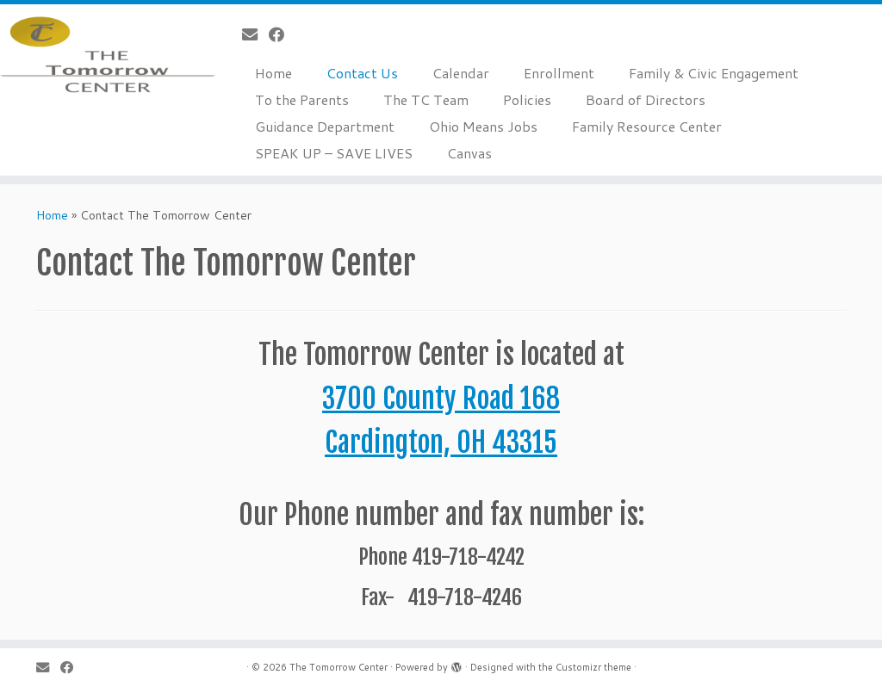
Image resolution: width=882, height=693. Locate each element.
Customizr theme (593, 667)
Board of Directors (645, 99)
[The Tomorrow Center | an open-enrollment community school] (103, 56)
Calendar (460, 73)
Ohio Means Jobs (483, 126)
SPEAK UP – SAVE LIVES (334, 153)
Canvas (469, 153)
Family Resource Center (647, 126)
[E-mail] (255, 34)
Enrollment (559, 73)
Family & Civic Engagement (713, 73)
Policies (527, 99)
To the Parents (302, 99)
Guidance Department (324, 126)
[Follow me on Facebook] (282, 34)
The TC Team (426, 99)
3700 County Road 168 (441, 398)
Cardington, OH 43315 (441, 442)
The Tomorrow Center (338, 667)
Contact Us (362, 73)
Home (273, 73)
